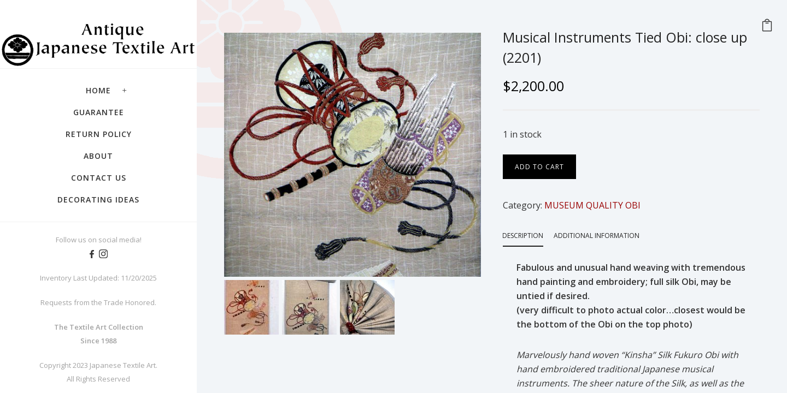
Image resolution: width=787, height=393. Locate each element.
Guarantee (98, 112)
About (98, 156)
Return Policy (99, 134)
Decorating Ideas (98, 199)
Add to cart (539, 166)
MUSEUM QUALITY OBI (592, 205)
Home (98, 90)
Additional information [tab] (596, 235)
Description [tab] (522, 235)
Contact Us (98, 177)
